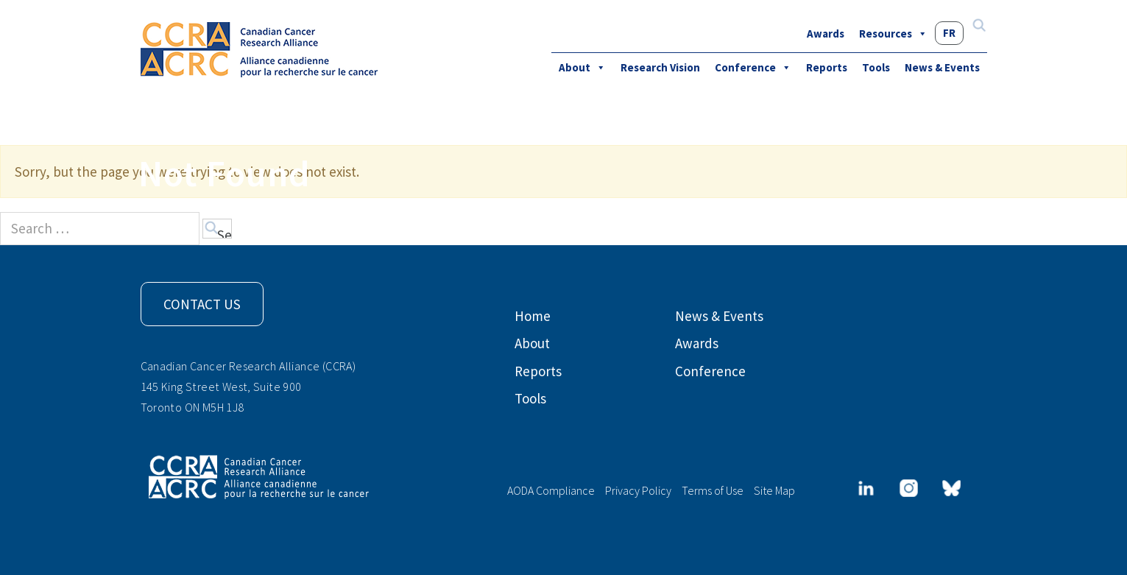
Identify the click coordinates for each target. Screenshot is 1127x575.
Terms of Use (712, 490)
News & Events (942, 67)
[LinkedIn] (865, 488)
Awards (825, 33)
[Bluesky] (951, 488)
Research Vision (660, 67)
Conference (753, 67)
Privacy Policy (638, 490)
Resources (893, 33)
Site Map (774, 490)
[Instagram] (908, 488)
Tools (876, 67)
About (582, 67)
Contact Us (202, 304)
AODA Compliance (551, 490)
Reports (826, 67)
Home (533, 316)
